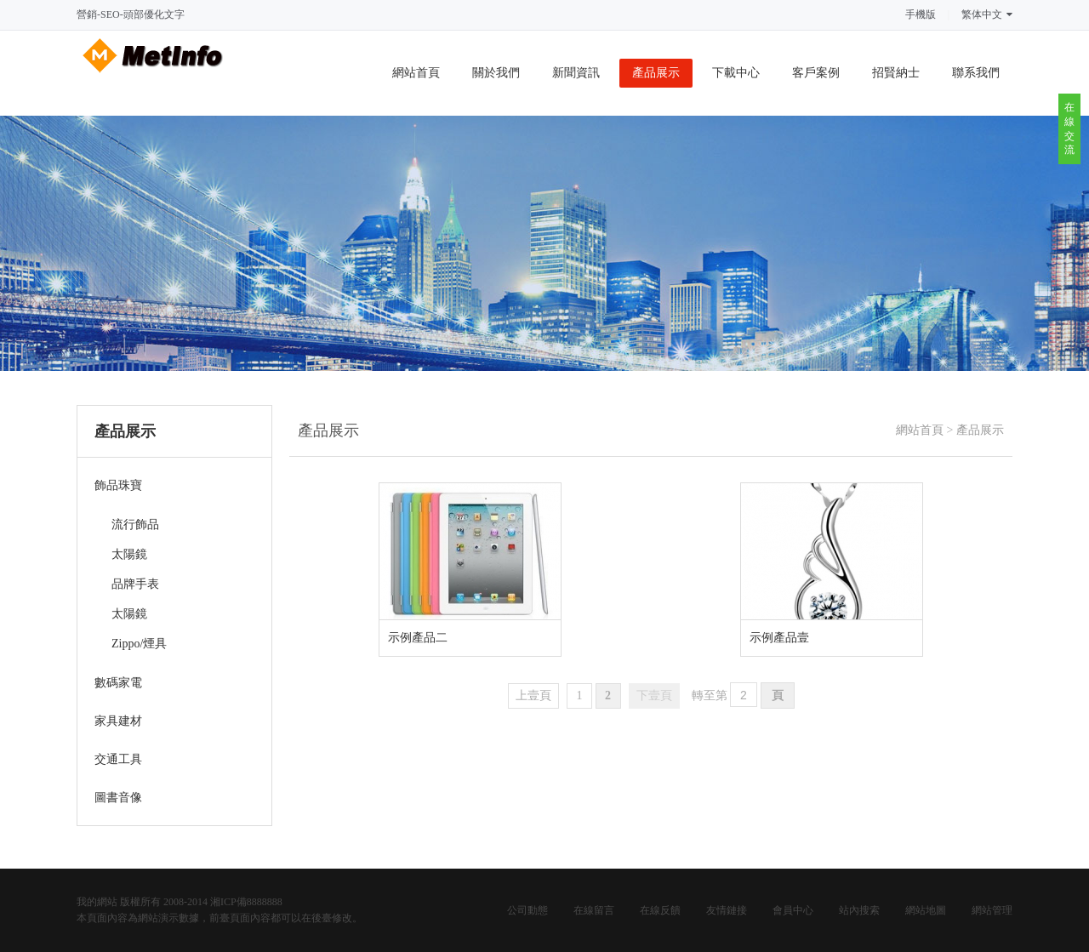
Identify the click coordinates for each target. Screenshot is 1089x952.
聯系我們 (976, 72)
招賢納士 (896, 72)
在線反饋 (660, 910)
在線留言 (593, 910)
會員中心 (793, 910)
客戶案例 (816, 72)
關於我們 (496, 72)
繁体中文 (986, 14)
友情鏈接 (726, 910)
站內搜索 (859, 910)
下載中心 (736, 72)
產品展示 (656, 72)
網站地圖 (925, 910)
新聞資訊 (576, 72)
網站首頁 (416, 72)
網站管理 (992, 910)
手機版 (920, 14)
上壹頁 (533, 695)
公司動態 (527, 910)
